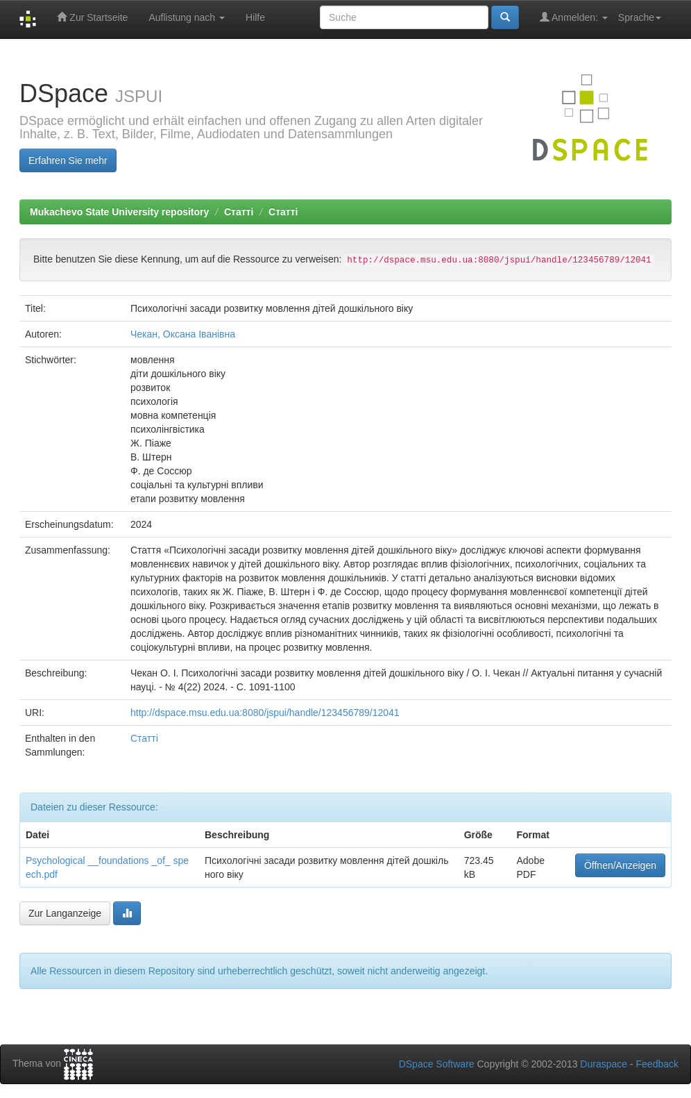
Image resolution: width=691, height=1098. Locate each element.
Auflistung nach (186, 17)
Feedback (657, 1064)
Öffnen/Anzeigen (620, 865)
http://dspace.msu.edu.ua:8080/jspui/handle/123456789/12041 (265, 712)
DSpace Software (437, 1064)
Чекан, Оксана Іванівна (182, 334)
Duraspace (603, 1064)
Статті (238, 211)
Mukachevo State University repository (119, 211)
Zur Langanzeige (64, 913)
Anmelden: (574, 17)
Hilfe (255, 17)
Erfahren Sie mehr (68, 160)
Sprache (639, 17)
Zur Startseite (92, 17)
